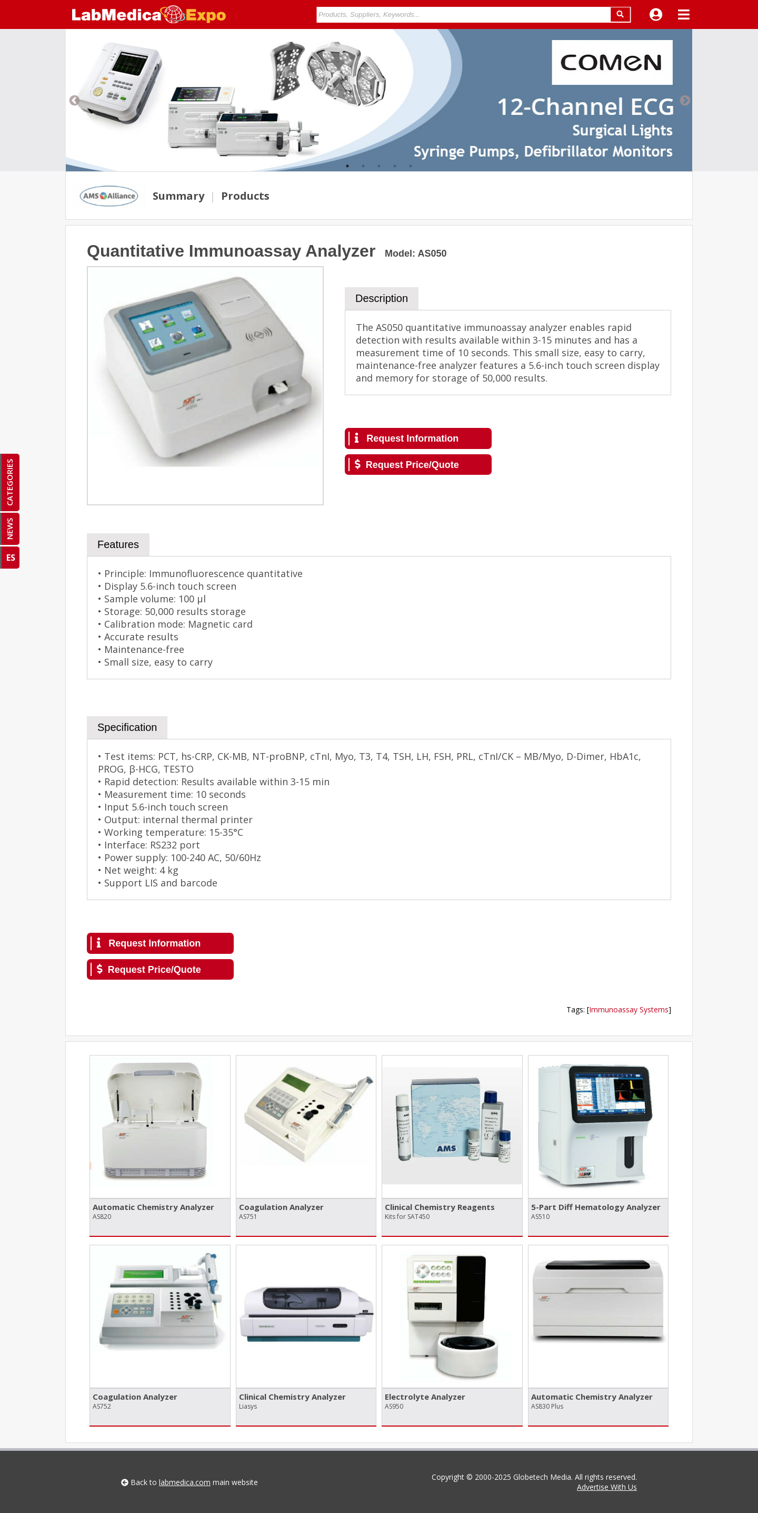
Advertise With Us (607, 1487)
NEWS (9, 529)
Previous (73, 100)
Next (684, 100)
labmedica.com (185, 1482)
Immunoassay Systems (629, 1009)
